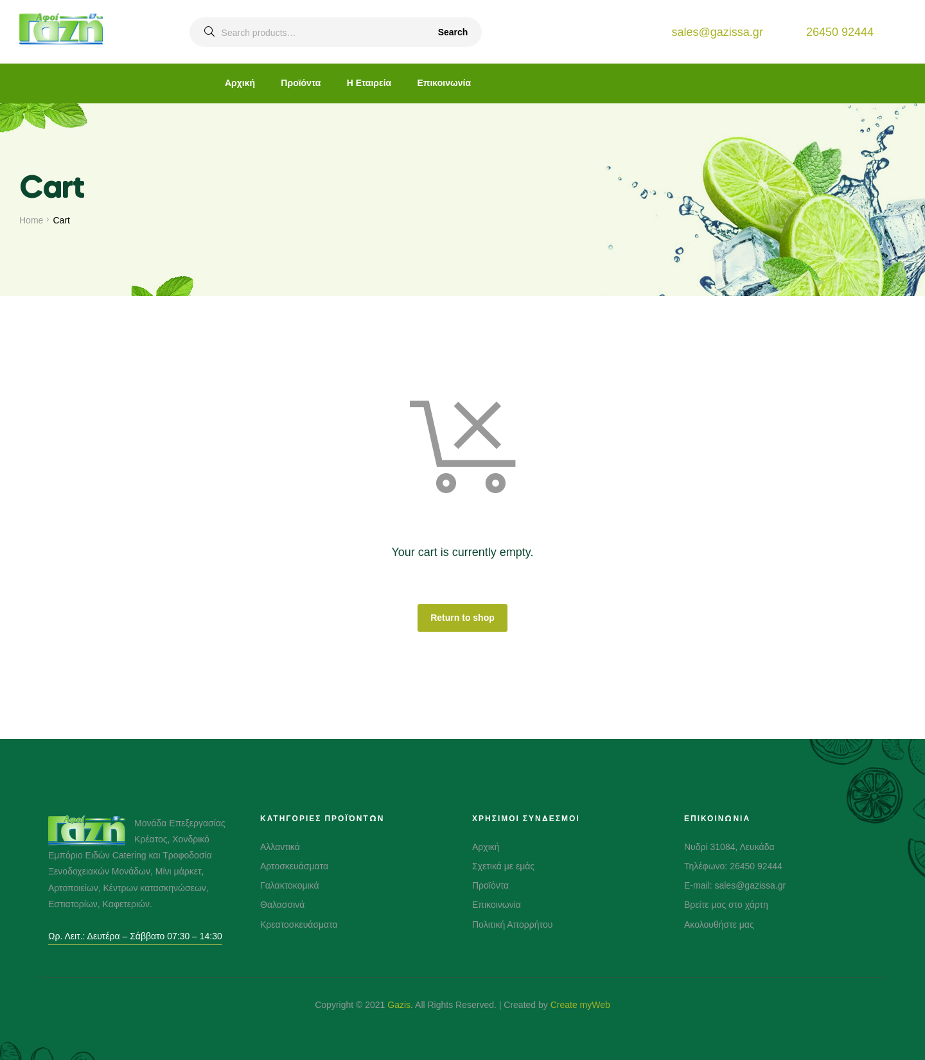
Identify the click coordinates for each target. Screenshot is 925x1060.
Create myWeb (580, 1005)
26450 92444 (840, 32)
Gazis (398, 1005)
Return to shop (462, 618)
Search (453, 32)
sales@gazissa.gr (717, 32)
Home (31, 220)
